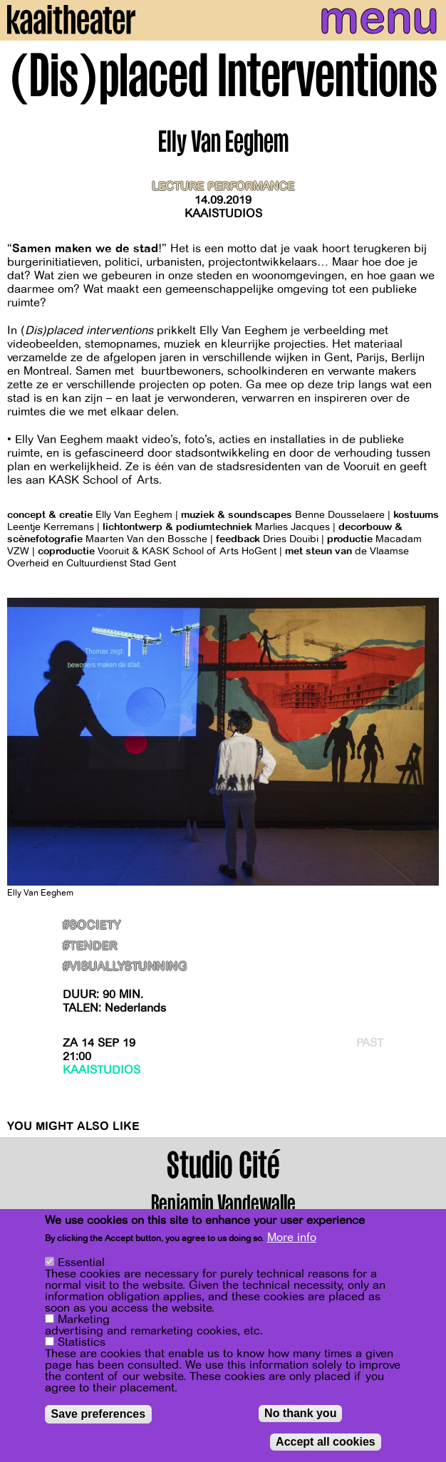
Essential (81, 1263)
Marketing (84, 1320)
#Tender (90, 946)
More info (291, 1238)
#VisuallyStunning (125, 967)
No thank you (300, 1414)
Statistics (81, 1343)
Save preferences (98, 1415)
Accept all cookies (325, 1442)
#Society (92, 926)
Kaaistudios (223, 214)
